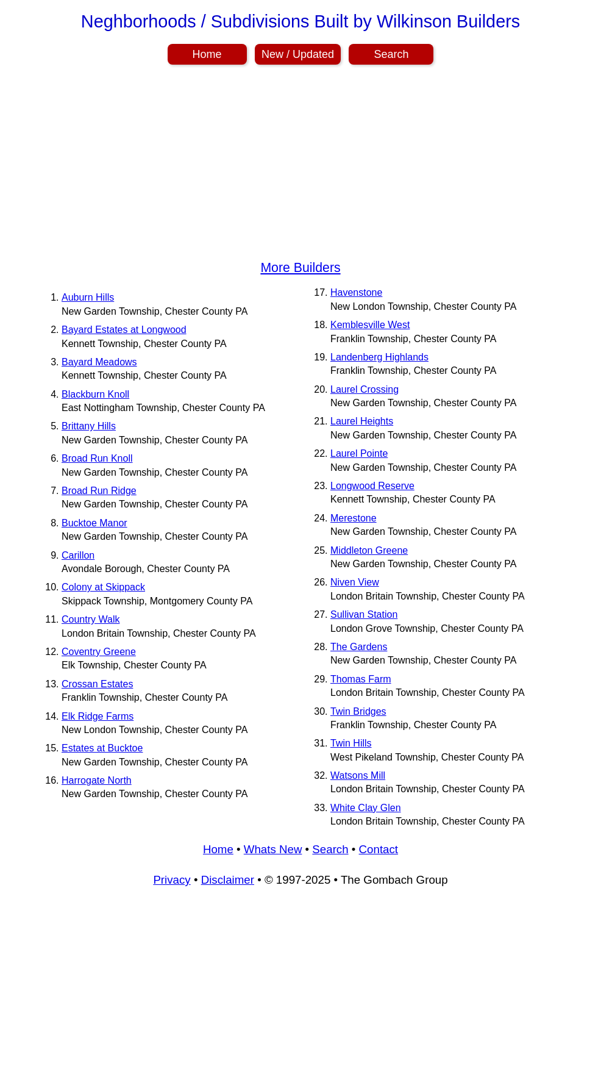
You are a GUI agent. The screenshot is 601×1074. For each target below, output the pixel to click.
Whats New (273, 849)
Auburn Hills (88, 297)
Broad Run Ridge (99, 490)
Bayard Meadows (99, 362)
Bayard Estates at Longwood (124, 329)
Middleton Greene (369, 550)
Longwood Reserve (372, 486)
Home (207, 54)
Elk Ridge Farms (97, 716)
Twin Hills (351, 743)
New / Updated (297, 54)
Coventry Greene (99, 651)
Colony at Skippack (103, 587)
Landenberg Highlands (379, 357)
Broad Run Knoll (97, 458)
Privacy (171, 879)
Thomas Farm (360, 679)
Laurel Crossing (364, 389)
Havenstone (356, 292)
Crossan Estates (97, 684)
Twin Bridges (358, 711)
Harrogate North (97, 780)
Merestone (353, 518)
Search (391, 54)
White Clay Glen (365, 808)
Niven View (354, 582)
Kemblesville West (370, 325)
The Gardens (358, 647)
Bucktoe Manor (94, 523)
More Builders (300, 267)
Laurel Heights (361, 421)
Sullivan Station (363, 614)
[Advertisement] (300, 164)
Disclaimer (227, 879)
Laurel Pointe (359, 453)
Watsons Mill (357, 775)
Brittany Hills (89, 426)
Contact (378, 849)
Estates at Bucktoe (102, 748)
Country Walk (90, 619)
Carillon (78, 555)
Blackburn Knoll (95, 394)
